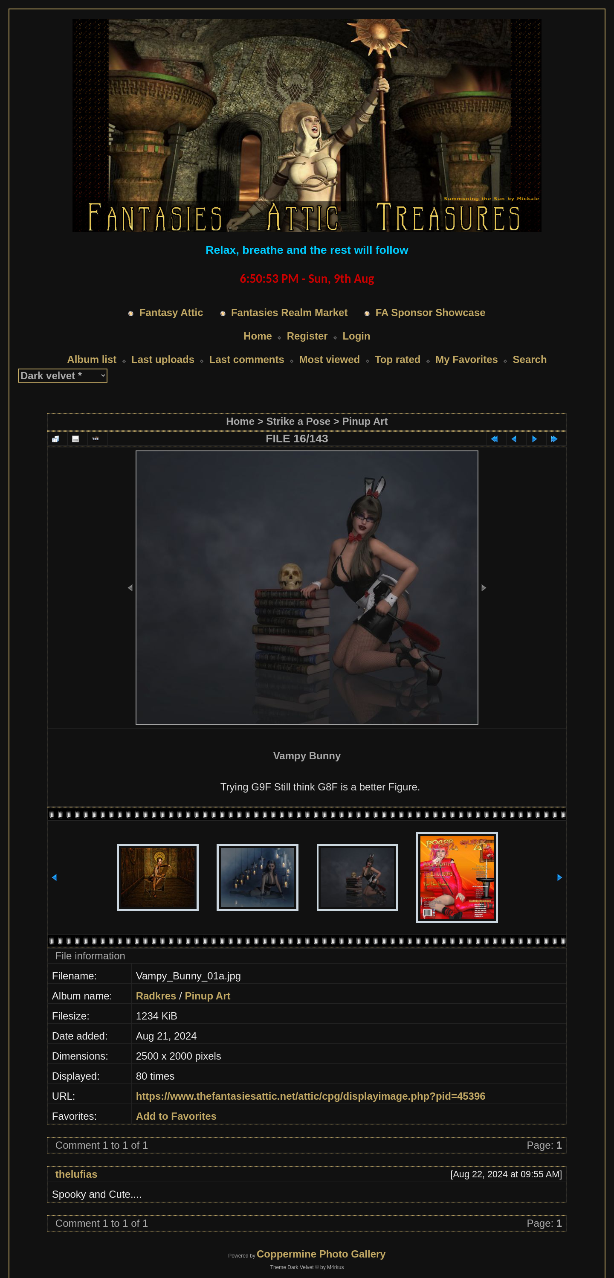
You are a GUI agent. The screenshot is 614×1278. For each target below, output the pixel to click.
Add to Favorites (176, 1100)
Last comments (246, 343)
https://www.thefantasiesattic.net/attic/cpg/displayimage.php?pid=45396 (311, 1080)
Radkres (156, 979)
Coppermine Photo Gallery (321, 1237)
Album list (91, 343)
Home (257, 319)
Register (307, 319)
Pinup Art (365, 405)
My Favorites (466, 343)
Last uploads (162, 343)
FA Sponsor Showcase (431, 296)
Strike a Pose (298, 405)
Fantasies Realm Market (289, 296)
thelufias (76, 1158)
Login (356, 319)
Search (530, 343)
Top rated (398, 343)
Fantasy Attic (171, 296)
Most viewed (329, 343)
